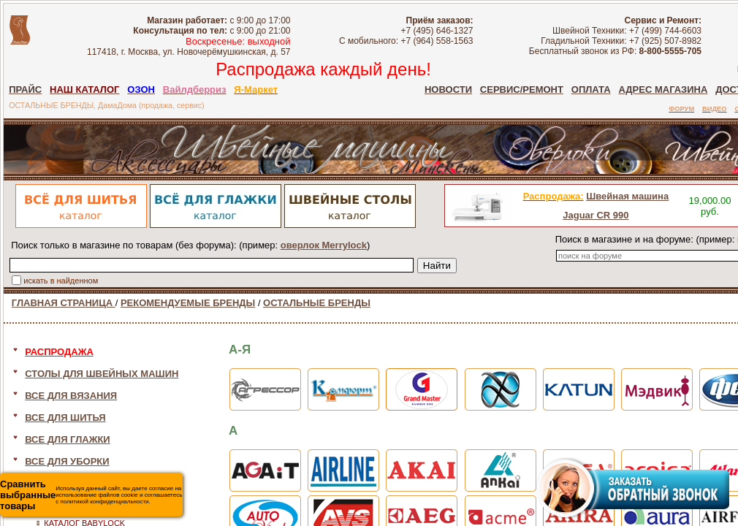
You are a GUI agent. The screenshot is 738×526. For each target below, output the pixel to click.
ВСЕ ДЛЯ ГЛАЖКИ (67, 439)
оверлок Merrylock (324, 245)
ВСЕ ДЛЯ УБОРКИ (67, 461)
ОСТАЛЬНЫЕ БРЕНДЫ (316, 302)
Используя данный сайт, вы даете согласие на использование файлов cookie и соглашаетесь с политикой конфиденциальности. (91, 495)
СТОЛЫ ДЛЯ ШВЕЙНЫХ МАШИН (101, 373)
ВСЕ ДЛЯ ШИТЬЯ (65, 417)
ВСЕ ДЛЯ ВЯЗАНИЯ (71, 395)
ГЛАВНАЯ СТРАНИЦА (63, 302)
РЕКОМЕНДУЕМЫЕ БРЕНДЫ (188, 302)
